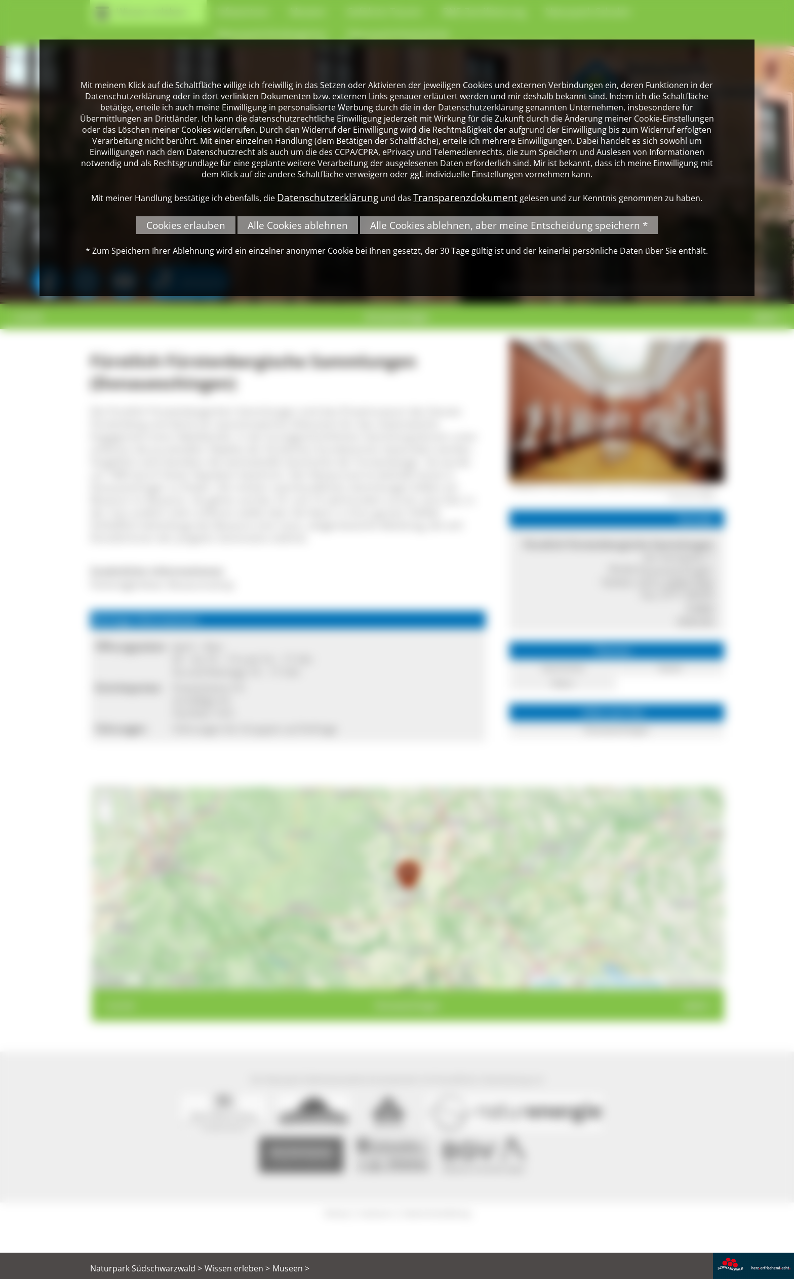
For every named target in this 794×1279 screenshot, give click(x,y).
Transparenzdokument (465, 197)
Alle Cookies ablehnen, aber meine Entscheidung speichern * (509, 225)
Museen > (290, 1268)
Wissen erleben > (237, 1268)
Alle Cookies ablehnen (298, 225)
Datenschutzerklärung (327, 197)
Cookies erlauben (185, 225)
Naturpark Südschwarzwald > (146, 1268)
